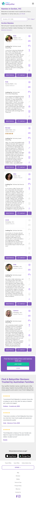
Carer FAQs (16, 463)
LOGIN (18, 368)
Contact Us (18, 492)
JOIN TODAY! (18, 364)
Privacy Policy (18, 485)
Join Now (22, 14)
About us (18, 489)
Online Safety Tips (26, 463)
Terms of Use (18, 482)
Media (18, 479)
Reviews (18, 476)
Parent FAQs (8, 463)
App (18, 472)
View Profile (10, 75)
